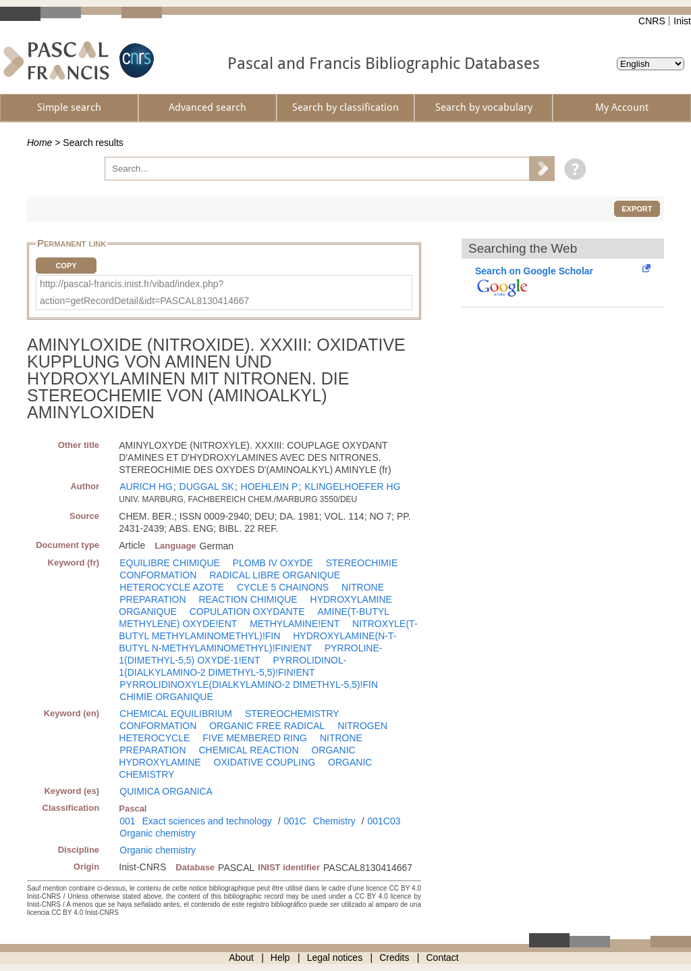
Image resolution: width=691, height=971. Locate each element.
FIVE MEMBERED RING (254, 737)
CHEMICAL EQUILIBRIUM (175, 713)
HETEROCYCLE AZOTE (171, 587)
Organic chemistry (157, 833)
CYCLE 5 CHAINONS (283, 587)
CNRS (651, 21)
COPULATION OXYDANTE (247, 611)
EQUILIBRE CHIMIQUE (169, 562)
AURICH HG (146, 486)
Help (280, 957)
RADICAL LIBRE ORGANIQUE (274, 575)
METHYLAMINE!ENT (294, 623)
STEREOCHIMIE (362, 562)
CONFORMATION (157, 575)
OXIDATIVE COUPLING (265, 762)
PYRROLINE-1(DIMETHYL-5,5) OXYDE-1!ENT (250, 654)
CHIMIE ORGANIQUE (166, 696)
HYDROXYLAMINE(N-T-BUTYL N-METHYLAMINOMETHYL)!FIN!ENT (257, 641)
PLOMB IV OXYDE (273, 562)
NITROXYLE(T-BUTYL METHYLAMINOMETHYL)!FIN (268, 629)
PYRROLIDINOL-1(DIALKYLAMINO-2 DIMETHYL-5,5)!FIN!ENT (232, 666)
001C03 (383, 821)
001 (127, 821)
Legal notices (335, 957)
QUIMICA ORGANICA (166, 791)
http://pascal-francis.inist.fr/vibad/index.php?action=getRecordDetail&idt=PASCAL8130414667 (144, 292)
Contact (442, 957)
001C (294, 821)
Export (636, 209)
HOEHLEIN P (269, 486)
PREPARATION (152, 599)
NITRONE (362, 587)
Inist (682, 21)
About (241, 957)
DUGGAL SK (206, 486)
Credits (394, 957)
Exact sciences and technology (207, 821)
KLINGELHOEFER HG (352, 486)
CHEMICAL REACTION (248, 750)
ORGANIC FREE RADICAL (267, 725)
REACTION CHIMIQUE (247, 599)
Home (39, 142)
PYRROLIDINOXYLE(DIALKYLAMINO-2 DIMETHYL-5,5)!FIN (248, 684)
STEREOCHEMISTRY (292, 713)
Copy (65, 266)
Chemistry (334, 821)
